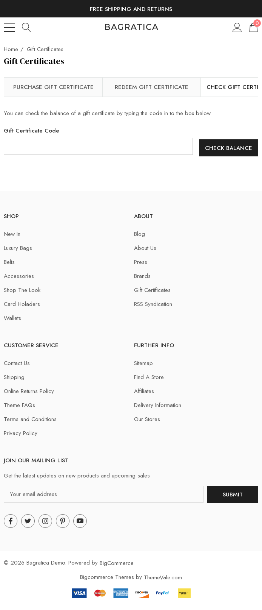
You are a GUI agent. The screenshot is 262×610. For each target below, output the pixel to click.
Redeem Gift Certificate (151, 87)
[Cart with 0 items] (253, 27)
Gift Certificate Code (31, 130)
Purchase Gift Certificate (53, 87)
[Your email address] (103, 492)
